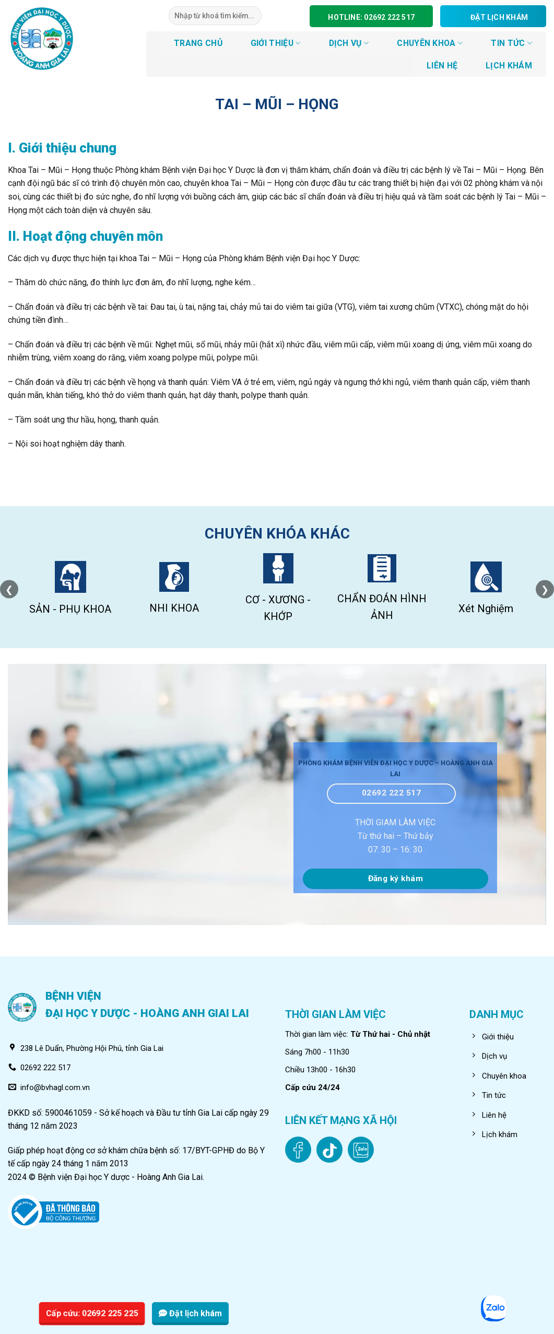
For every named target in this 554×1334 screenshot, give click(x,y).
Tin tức (511, 43)
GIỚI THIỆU (276, 43)
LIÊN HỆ (442, 66)
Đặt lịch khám (190, 1313)
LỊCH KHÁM (509, 66)
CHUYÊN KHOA (430, 43)
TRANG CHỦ (198, 43)
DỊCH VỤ (349, 43)
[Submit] (253, 16)
